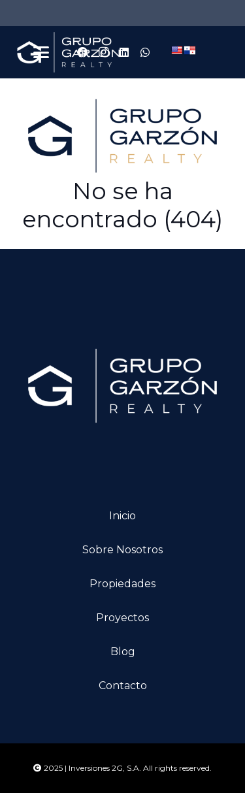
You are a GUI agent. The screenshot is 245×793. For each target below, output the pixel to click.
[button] (41, 52)
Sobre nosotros (122, 549)
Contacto (123, 685)
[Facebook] (82, 52)
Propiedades (122, 583)
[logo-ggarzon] (68, 52)
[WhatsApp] (145, 52)
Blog (122, 651)
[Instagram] (103, 52)
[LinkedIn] (124, 52)
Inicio (122, 516)
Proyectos (122, 617)
